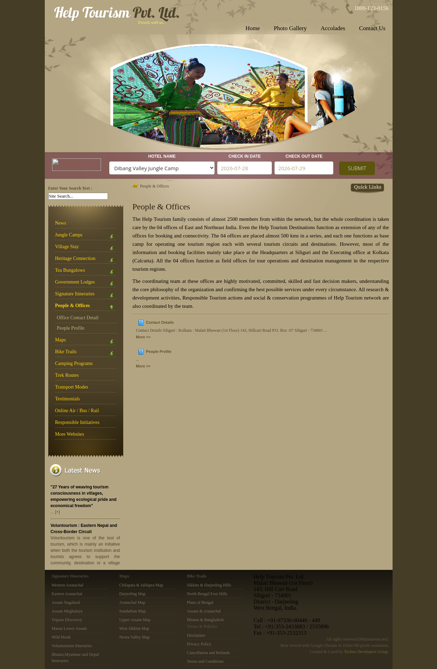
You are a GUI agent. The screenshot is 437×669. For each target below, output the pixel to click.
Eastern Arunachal (67, 593)
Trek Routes (67, 375)
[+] (57, 512)
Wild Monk (61, 637)
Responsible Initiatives (77, 422)
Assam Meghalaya (67, 611)
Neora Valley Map (134, 637)
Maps (85, 341)
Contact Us (372, 28)
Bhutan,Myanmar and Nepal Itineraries (75, 657)
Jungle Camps (85, 236)
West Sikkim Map (134, 628)
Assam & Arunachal (204, 611)
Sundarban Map (132, 611)
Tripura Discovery (67, 619)
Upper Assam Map (135, 619)
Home (252, 28)
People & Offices (154, 186)
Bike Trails (85, 353)
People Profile (71, 328)
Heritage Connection (85, 260)
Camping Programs (74, 363)
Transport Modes (72, 387)
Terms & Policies (202, 626)
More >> (143, 337)
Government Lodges (85, 283)
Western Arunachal (67, 585)
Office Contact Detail (78, 317)
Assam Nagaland (66, 602)
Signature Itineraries (85, 295)
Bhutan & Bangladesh (205, 619)
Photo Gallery (290, 28)
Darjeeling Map (132, 593)
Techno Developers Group (366, 651)
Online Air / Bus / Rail (77, 410)
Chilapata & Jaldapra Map (141, 585)
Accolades (333, 28)
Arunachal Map (132, 602)
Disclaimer (196, 635)
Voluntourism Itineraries (72, 645)
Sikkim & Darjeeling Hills (209, 585)
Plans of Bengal (200, 602)
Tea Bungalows (85, 272)
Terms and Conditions (205, 661)
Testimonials (67, 398)
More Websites (69, 434)
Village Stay (85, 248)
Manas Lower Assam (69, 628)
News (60, 223)
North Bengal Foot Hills (207, 593)
